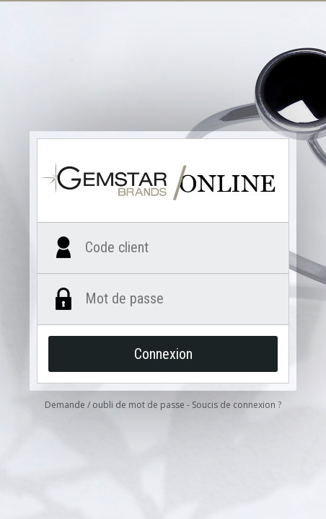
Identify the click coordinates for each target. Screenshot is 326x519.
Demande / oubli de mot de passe (115, 405)
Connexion (163, 354)
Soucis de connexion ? (236, 405)
